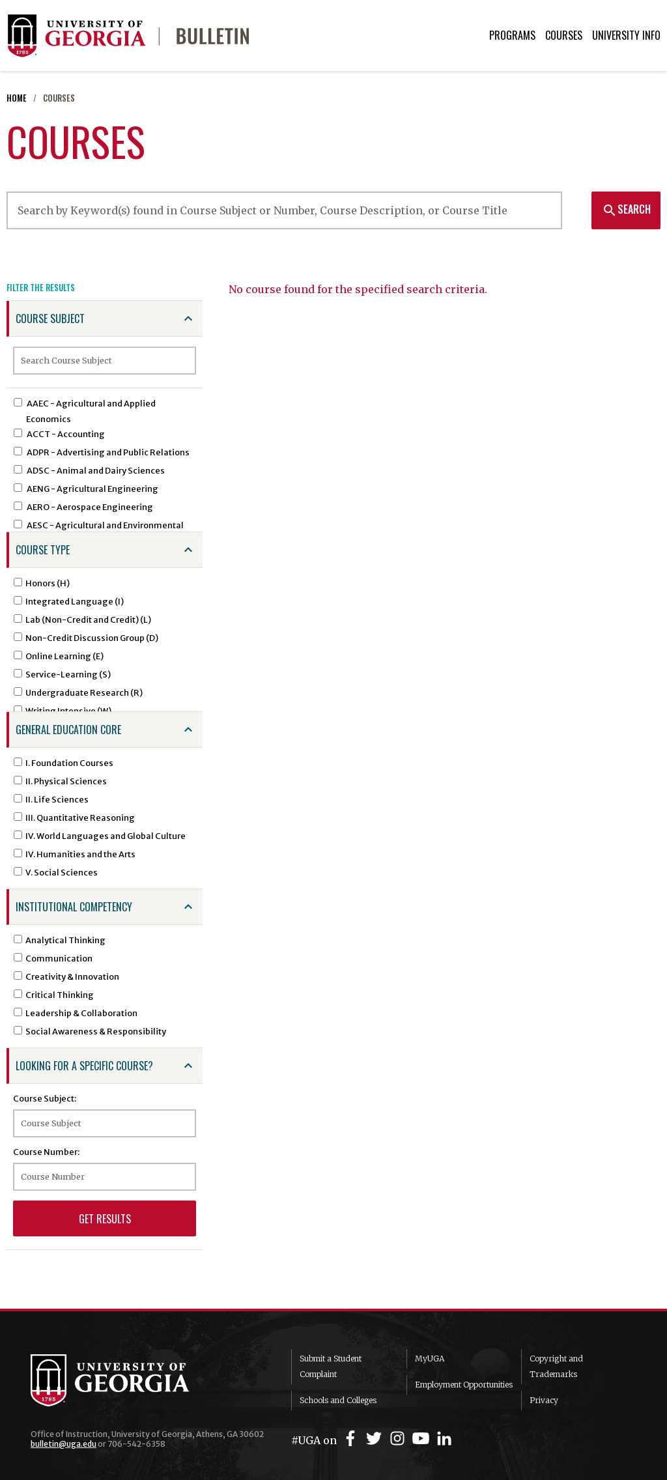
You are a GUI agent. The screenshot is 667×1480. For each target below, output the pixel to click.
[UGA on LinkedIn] (444, 1439)
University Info (626, 35)
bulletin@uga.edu (63, 1444)
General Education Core (68, 729)
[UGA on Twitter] (376, 1439)
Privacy (544, 1400)
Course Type (43, 550)
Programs (512, 35)
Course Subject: (44, 1098)
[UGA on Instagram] (399, 1439)
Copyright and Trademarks (556, 1366)
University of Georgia (128, 1380)
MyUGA (429, 1358)
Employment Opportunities (464, 1384)
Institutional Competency (74, 907)
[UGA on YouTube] (422, 1439)
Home (17, 98)
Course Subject (50, 318)
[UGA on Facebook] (352, 1439)
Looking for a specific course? (84, 1066)
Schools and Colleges (338, 1400)
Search (626, 209)
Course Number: (46, 1151)
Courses (563, 35)
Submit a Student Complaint (331, 1366)
